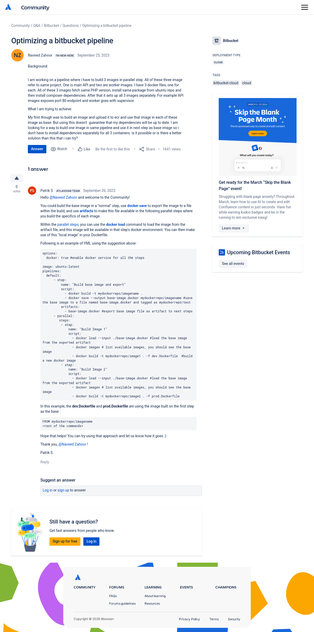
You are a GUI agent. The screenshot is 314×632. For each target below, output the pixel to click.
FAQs (113, 596)
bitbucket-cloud (225, 83)
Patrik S (46, 191)
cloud (246, 83)
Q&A (36, 25)
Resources (152, 603)
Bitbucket (51, 25)
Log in (48, 491)
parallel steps (68, 225)
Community (35, 7)
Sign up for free (65, 542)
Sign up (63, 491)
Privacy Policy (189, 619)
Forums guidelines (122, 603)
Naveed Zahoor (40, 55)
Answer (37, 149)
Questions (70, 25)
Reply (44, 462)
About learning (155, 596)
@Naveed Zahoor (63, 198)
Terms (214, 619)
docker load (115, 225)
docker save (137, 206)
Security (234, 619)
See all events (233, 264)
